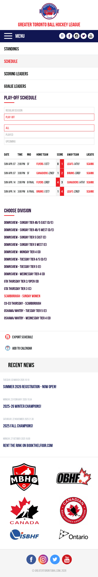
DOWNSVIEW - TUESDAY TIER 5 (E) (22, 266)
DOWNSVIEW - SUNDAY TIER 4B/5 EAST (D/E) (28, 222)
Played (9, 134)
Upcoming (11, 141)
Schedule (11, 61)
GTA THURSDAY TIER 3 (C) (18, 289)
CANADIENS (42, 173)
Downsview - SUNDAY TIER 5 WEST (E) (25, 244)
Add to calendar (18, 348)
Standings (11, 48)
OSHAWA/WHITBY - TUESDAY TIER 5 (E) (25, 311)
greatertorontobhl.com (47, 570)
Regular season (14, 110)
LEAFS (70, 164)
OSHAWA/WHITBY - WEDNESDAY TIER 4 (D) (27, 318)
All (7, 128)
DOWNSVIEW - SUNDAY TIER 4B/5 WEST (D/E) (29, 230)
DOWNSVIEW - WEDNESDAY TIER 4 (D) (24, 274)
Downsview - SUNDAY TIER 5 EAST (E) (25, 237)
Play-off (10, 117)
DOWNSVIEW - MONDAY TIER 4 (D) (22, 252)
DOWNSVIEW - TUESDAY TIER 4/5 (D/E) (25, 259)
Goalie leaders (15, 86)
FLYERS (40, 164)
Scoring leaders (16, 73)
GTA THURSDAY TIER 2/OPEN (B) (21, 281)
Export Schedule (19, 336)
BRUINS (71, 173)
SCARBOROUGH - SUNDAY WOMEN (22, 296)
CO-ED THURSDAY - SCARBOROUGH (22, 303)
